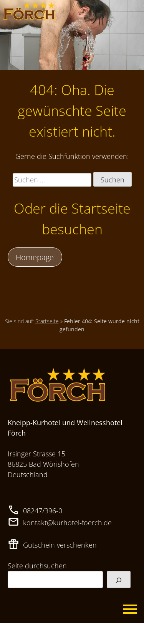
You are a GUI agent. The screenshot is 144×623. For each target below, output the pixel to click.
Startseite (47, 321)
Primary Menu (130, 609)
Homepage (35, 257)
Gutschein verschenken (60, 545)
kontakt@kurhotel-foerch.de (67, 522)
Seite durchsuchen (37, 565)
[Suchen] (119, 579)
